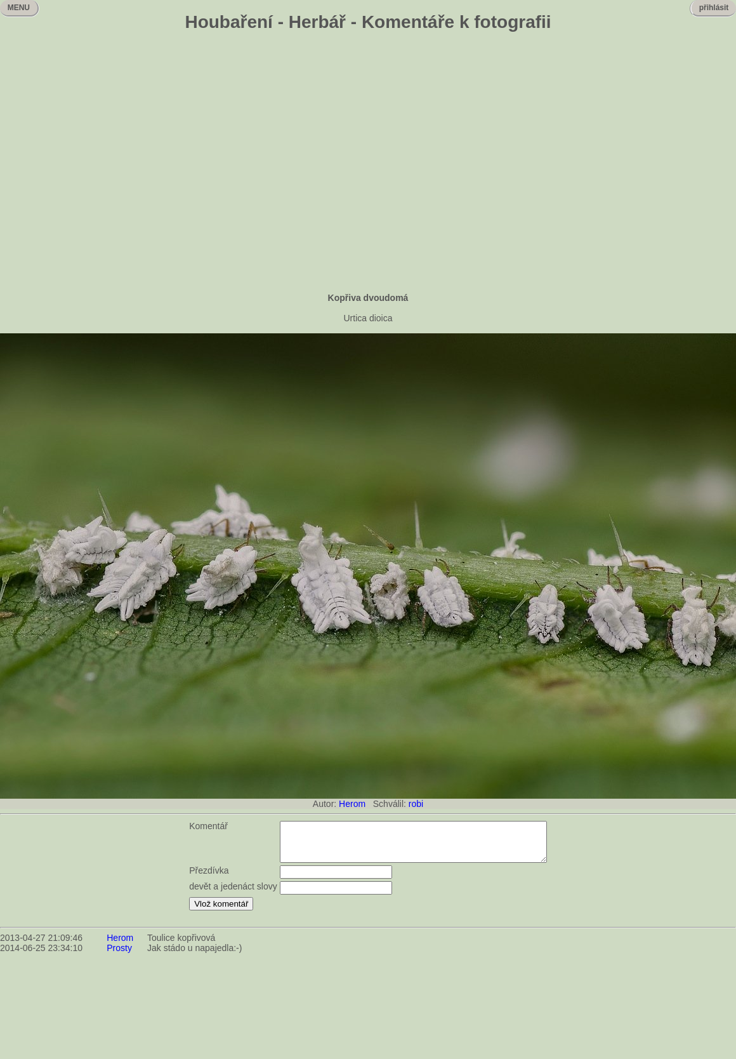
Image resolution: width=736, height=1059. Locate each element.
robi (416, 804)
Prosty (119, 955)
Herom (352, 804)
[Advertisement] (368, 163)
